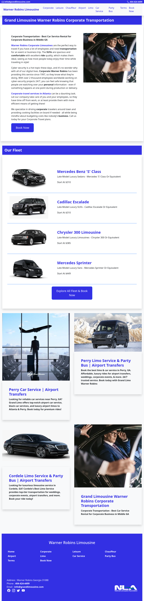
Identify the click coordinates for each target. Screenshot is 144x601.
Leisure (59, 7)
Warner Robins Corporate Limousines (32, 45)
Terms (123, 7)
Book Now (131, 9)
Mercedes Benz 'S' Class (79, 171)
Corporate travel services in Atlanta (31, 93)
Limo (90, 7)
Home (11, 551)
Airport (82, 7)
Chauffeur (71, 7)
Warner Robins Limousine (21, 9)
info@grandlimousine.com (29, 586)
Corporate (48, 7)
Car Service (99, 9)
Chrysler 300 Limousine (79, 232)
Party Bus (111, 9)
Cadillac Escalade (73, 201)
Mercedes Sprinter (74, 262)
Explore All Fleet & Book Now (72, 293)
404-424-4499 (22, 583)
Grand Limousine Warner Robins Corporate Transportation (59, 20)
